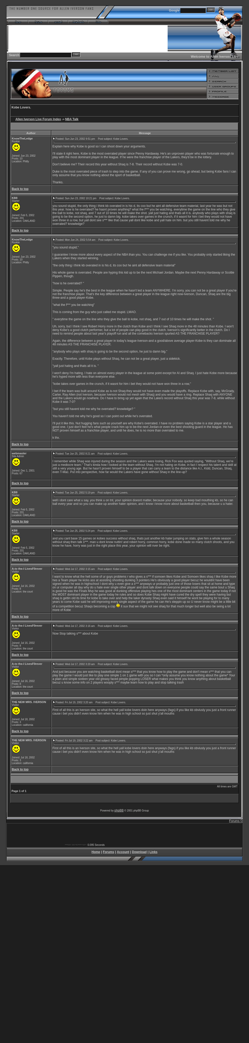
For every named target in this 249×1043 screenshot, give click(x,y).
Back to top (20, 189)
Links (153, 852)
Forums (108, 852)
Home (96, 852)
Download (139, 852)
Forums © (236, 821)
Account (123, 852)
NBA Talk (71, 119)
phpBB (119, 810)
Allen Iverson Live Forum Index (38, 119)
